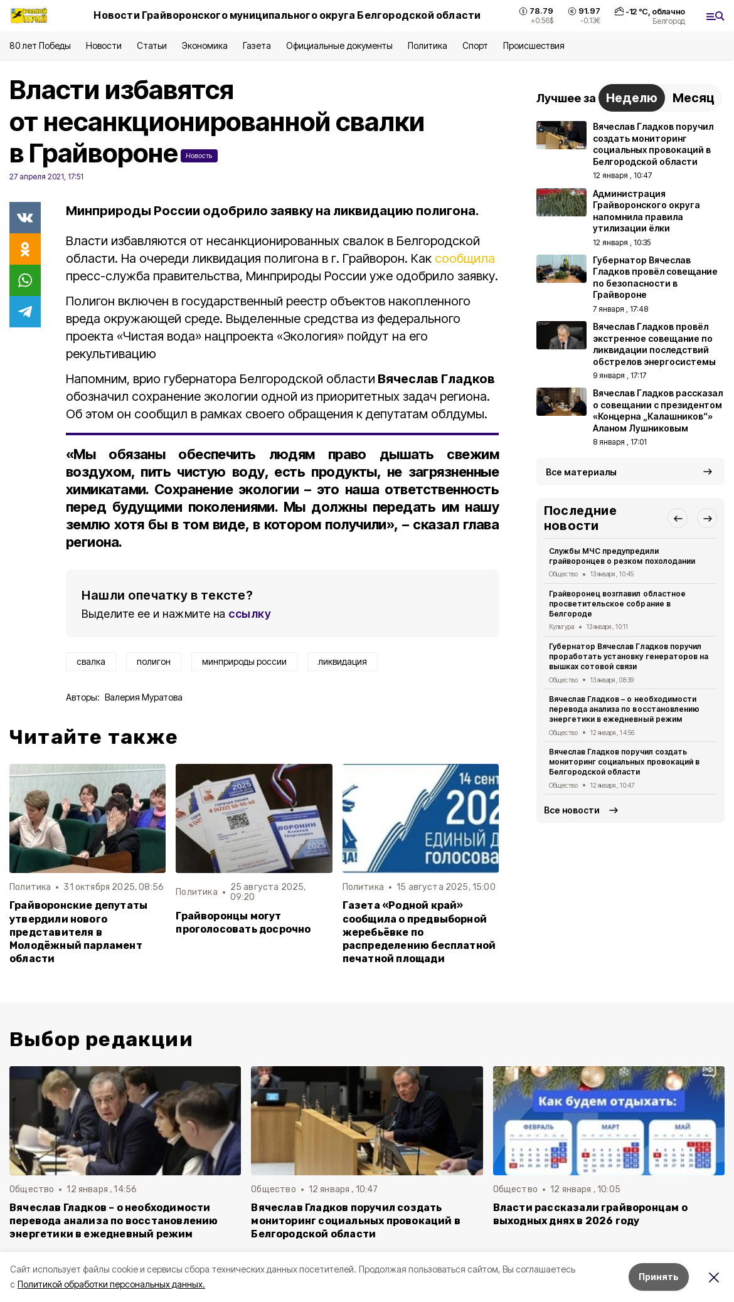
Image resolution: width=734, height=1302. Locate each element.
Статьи (152, 45)
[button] (678, 518)
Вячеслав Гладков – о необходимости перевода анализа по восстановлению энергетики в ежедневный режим (624, 709)
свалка (91, 661)
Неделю (631, 97)
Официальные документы (339, 45)
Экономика (205, 45)
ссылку (249, 613)
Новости (103, 45)
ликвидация (342, 661)
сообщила (465, 258)
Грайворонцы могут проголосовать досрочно (243, 922)
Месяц (694, 97)
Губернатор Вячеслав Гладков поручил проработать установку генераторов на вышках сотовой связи (628, 656)
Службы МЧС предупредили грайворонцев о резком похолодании (622, 556)
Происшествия (534, 45)
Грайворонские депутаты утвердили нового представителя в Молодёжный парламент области (78, 931)
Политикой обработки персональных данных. (111, 1284)
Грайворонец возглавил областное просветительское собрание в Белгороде (617, 603)
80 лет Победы (40, 45)
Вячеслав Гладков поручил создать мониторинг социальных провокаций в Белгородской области (624, 761)
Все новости (572, 810)
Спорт (475, 45)
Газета (257, 45)
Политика (427, 45)
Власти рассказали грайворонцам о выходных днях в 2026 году (590, 1214)
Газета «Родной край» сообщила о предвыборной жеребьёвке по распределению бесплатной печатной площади (419, 931)
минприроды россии (244, 661)
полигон (154, 661)
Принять (659, 1276)
